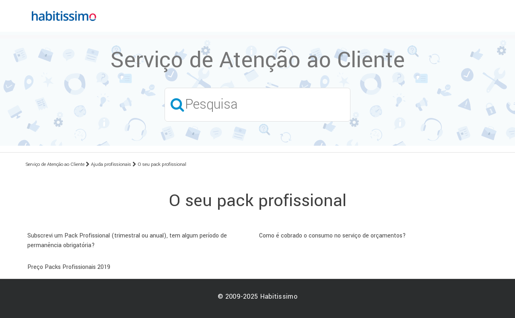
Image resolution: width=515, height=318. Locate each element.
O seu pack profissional (162, 164)
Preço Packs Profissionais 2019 (68, 267)
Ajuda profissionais (111, 164)
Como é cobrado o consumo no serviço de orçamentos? (332, 235)
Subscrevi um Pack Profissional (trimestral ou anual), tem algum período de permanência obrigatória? (127, 240)
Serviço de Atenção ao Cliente (55, 164)
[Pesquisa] (257, 104)
